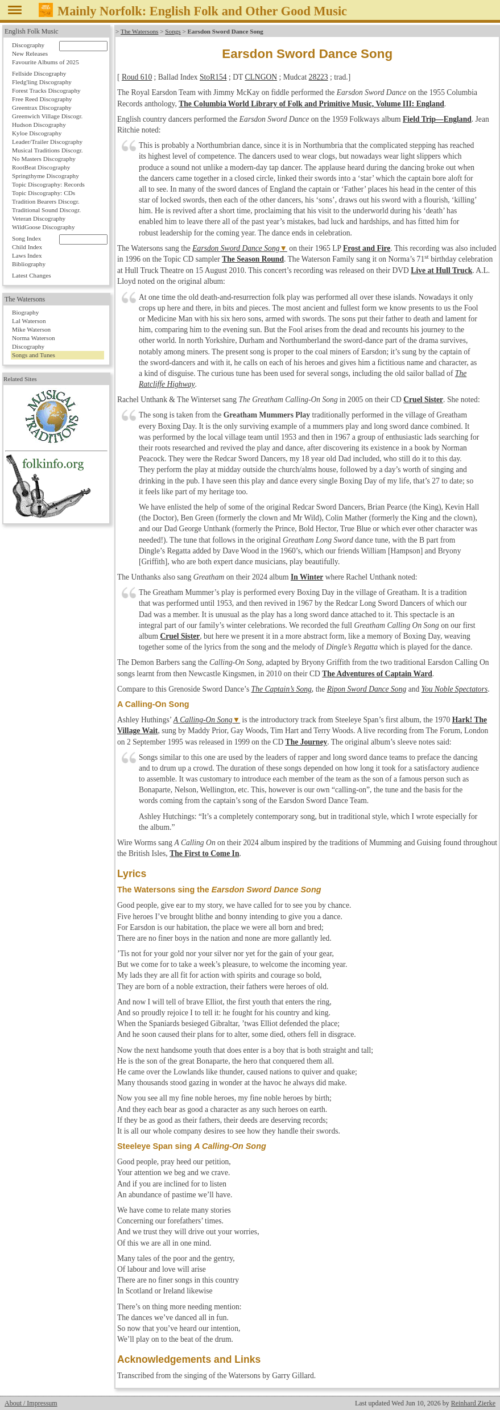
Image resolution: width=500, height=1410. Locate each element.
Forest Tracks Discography (46, 90)
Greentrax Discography (42, 107)
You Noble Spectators (455, 689)
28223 (318, 77)
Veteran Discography (38, 218)
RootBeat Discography (41, 167)
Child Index (27, 246)
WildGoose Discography (43, 227)
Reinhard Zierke (473, 1403)
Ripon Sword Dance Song (367, 689)
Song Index (26, 238)
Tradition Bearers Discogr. (46, 201)
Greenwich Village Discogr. (47, 116)
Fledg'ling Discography (42, 81)
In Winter (307, 577)
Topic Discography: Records (48, 184)
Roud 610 (137, 77)
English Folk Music (32, 31)
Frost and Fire (366, 248)
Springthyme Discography (45, 175)
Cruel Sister (423, 399)
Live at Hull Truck (441, 270)
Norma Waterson (33, 337)
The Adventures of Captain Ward (377, 673)
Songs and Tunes (33, 355)
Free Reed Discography (42, 99)
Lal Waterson (29, 320)
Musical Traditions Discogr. (47, 150)
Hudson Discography (39, 124)
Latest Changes (31, 275)
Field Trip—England (437, 119)
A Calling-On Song (203, 720)
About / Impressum (31, 1403)
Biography (25, 312)
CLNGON (261, 77)
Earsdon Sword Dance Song (235, 248)
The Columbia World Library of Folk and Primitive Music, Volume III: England (311, 104)
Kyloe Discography (36, 133)
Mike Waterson (31, 329)
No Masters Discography (44, 158)
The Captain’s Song (281, 689)
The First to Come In (204, 853)
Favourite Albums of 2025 (45, 62)
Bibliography (29, 264)
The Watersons (139, 31)
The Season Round (253, 259)
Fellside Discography (39, 73)
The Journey (307, 742)
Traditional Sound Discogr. (46, 209)
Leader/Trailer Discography (47, 141)
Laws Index (27, 255)
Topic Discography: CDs (43, 192)
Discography (28, 45)
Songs (172, 31)
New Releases (30, 53)
